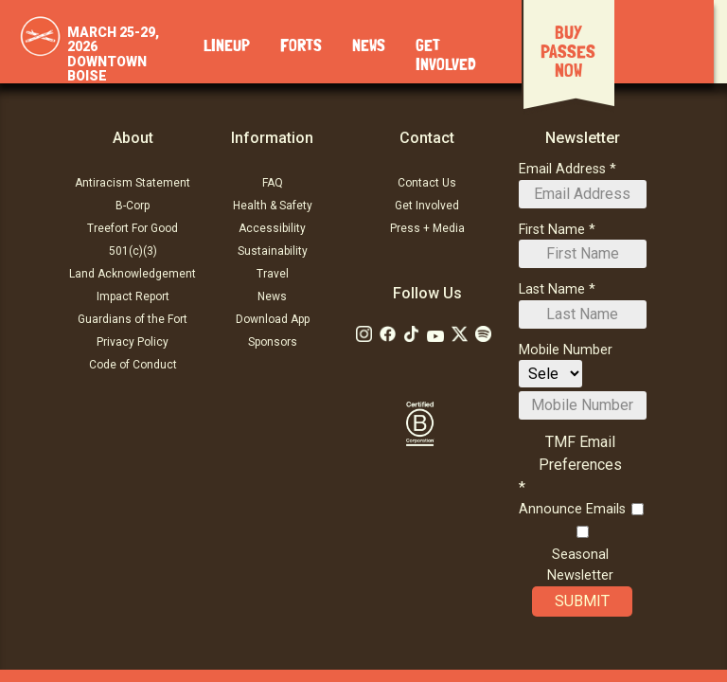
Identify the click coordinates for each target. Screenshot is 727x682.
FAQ (272, 182)
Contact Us (427, 182)
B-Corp (132, 205)
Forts (301, 46)
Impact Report (133, 296)
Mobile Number (565, 350)
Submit (582, 601)
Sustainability (273, 251)
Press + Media (427, 228)
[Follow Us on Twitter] (460, 334)
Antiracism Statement (132, 182)
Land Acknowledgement (132, 273)
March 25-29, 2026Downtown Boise (113, 54)
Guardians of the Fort (132, 319)
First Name (552, 230)
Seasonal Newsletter (580, 565)
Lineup (227, 46)
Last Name (552, 289)
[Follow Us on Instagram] (364, 334)
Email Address (562, 169)
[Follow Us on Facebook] (388, 334)
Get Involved (427, 205)
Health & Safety (272, 205)
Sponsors (272, 342)
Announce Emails (572, 509)
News (368, 46)
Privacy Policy (132, 342)
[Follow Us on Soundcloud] (483, 334)
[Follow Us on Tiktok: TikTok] (411, 334)
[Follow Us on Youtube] (435, 336)
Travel (273, 273)
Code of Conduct (133, 364)
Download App (273, 319)
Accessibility (272, 228)
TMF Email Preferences (580, 453)
